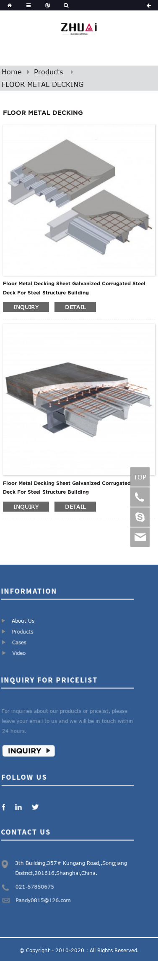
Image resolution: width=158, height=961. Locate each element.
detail (75, 307)
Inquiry (27, 747)
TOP (140, 477)
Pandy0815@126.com (44, 897)
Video (21, 650)
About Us (23, 620)
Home (12, 72)
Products (48, 72)
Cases (21, 640)
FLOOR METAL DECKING (42, 84)
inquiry (26, 307)
